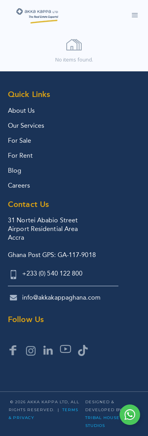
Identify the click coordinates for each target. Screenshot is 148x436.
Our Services (26, 125)
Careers (19, 185)
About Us (21, 110)
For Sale (19, 140)
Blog (14, 170)
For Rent (20, 155)
